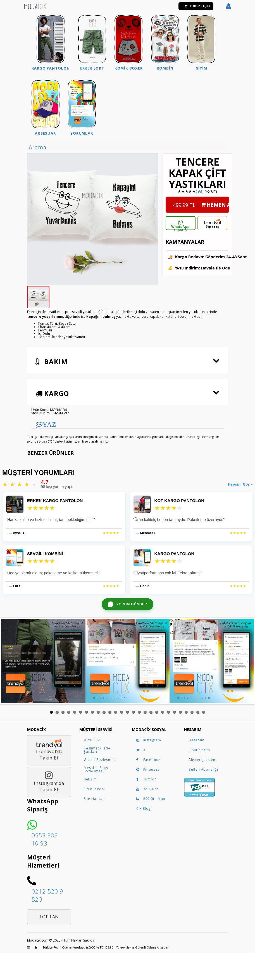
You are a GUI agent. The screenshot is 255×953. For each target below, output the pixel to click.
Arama (38, 147)
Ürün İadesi (94, 789)
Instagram (148, 740)
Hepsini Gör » (240, 484)
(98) (200, 191)
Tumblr (146, 779)
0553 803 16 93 (45, 839)
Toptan (49, 917)
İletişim (90, 779)
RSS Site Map (151, 798)
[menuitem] (50, 43)
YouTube (147, 789)
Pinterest (147, 769)
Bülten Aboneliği (203, 769)
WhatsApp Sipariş (180, 224)
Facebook (148, 759)
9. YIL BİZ (92, 740)
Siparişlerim (199, 749)
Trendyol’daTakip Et (49, 750)
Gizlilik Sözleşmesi (100, 759)
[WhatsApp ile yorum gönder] (127, 604)
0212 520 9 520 (47, 895)
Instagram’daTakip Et (49, 782)
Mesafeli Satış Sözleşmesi (96, 769)
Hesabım (196, 740)
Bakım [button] (51, 361)
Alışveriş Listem (202, 759)
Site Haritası (94, 798)
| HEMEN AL (201, 203)
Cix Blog (143, 808)
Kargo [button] (52, 393)
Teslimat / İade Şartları (97, 750)
